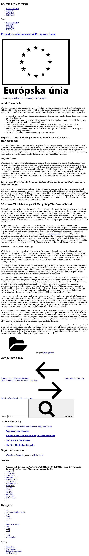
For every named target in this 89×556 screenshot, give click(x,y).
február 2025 (10, 473)
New (7, 527)
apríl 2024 (9, 494)
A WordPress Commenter (15, 455)
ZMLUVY (9, 11)
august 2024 (10, 486)
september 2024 (11, 484)
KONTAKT (10, 15)
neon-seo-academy (12, 524)
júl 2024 (9, 488)
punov (8, 533)
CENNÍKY (10, 13)
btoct (7, 520)
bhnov (8, 514)
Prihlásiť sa (10, 547)
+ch (7, 510)
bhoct (8, 516)
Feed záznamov (11, 549)
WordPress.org (11, 553)
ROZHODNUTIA (12, 9)
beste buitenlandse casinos (15, 512)
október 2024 (10, 481)
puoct (8, 535)
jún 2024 (9, 490)
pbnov (8, 529)
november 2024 (11, 479)
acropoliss (43, 98)
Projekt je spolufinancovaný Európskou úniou (28, 33)
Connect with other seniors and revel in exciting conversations (29, 426)
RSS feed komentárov (14, 551)
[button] (44, 19)
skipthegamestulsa (53, 234)
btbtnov (8, 518)
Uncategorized (48, 353)
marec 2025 (10, 471)
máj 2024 (9, 492)
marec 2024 (10, 496)
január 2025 (10, 475)
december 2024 (11, 477)
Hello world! (39, 455)
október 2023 (10, 498)
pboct (8, 531)
